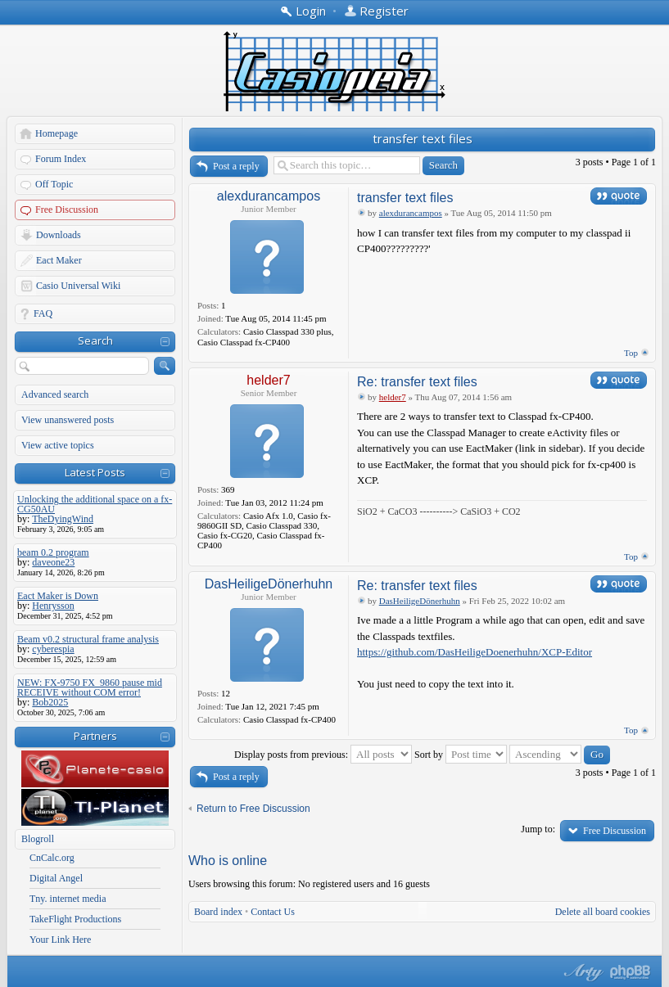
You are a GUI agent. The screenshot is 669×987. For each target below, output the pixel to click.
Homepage (56, 133)
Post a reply (236, 166)
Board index (218, 911)
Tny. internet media (67, 898)
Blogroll (37, 839)
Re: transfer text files (417, 382)
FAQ (43, 313)
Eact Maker (59, 260)
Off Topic (54, 184)
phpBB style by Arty (581, 972)
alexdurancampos (268, 196)
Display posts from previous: (323, 754)
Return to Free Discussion (253, 808)
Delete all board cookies (602, 911)
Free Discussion (66, 209)
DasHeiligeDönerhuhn (269, 584)
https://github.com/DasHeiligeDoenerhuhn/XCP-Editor (474, 652)
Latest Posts (95, 472)
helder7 (268, 380)
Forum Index (60, 158)
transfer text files (422, 138)
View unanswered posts (67, 420)
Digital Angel (56, 878)
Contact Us (273, 911)
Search (95, 340)
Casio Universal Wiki (78, 285)
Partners (95, 735)
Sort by (460, 754)
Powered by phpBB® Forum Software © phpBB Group (630, 972)
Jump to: (538, 829)
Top (631, 353)
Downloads (58, 235)
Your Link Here (60, 939)
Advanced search (54, 394)
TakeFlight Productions (75, 919)
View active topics (57, 445)
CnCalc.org (52, 857)
